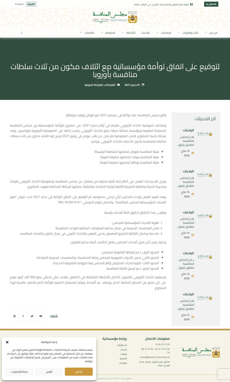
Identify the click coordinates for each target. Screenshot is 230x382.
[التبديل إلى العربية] (31, 4)
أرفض (49, 371)
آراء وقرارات (122, 345)
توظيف (123, 354)
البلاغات (188, 130)
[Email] (40, 316)
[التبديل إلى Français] (19, 4)
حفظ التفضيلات (19, 371)
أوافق (78, 371)
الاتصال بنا (211, 4)
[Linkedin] (14, 316)
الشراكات (110, 84)
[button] (7, 342)
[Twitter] (31, 316)
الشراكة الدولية (94, 84)
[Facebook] (23, 316)
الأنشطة (123, 358)
